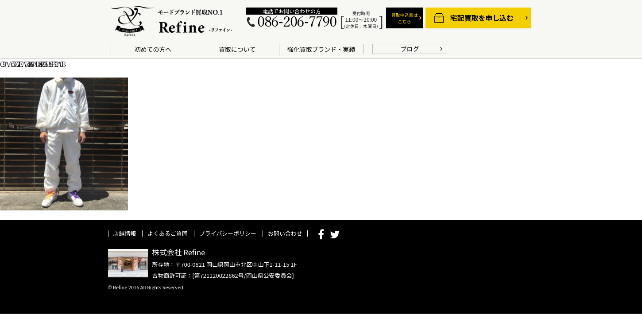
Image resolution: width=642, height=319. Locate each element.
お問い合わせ (285, 233)
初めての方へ (153, 49)
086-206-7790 (296, 22)
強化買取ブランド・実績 (321, 49)
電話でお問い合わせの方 (292, 11)
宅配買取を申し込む (482, 18)
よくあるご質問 (167, 233)
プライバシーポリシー (227, 233)
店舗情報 (124, 233)
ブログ (410, 48)
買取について (237, 49)
